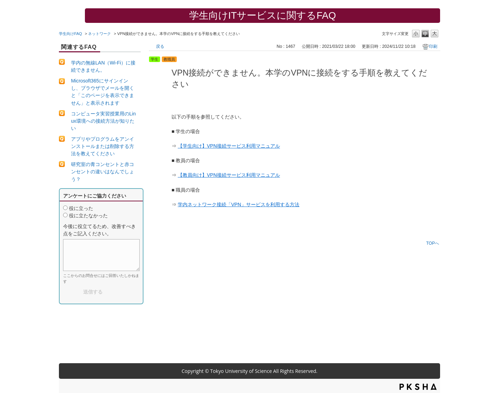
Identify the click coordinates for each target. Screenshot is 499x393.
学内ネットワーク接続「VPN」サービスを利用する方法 (238, 204)
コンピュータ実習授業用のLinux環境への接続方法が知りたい (103, 121)
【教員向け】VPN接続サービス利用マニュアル (229, 175)
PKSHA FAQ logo (418, 386)
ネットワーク (99, 34)
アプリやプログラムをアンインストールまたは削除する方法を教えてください (102, 146)
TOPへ (432, 243)
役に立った (81, 208)
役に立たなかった (88, 215)
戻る (160, 46)
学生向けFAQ (70, 34)
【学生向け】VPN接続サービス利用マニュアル (229, 146)
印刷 (433, 46)
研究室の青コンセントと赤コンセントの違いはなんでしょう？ (102, 171)
